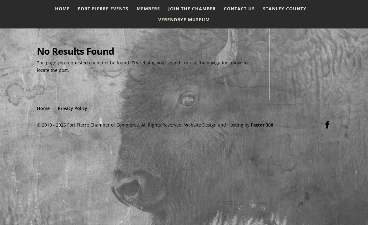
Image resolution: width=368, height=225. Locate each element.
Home (62, 9)
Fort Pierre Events (103, 9)
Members (148, 9)
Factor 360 (262, 125)
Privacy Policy (72, 108)
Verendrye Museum (184, 20)
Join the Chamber (192, 9)
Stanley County (284, 9)
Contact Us (239, 9)
